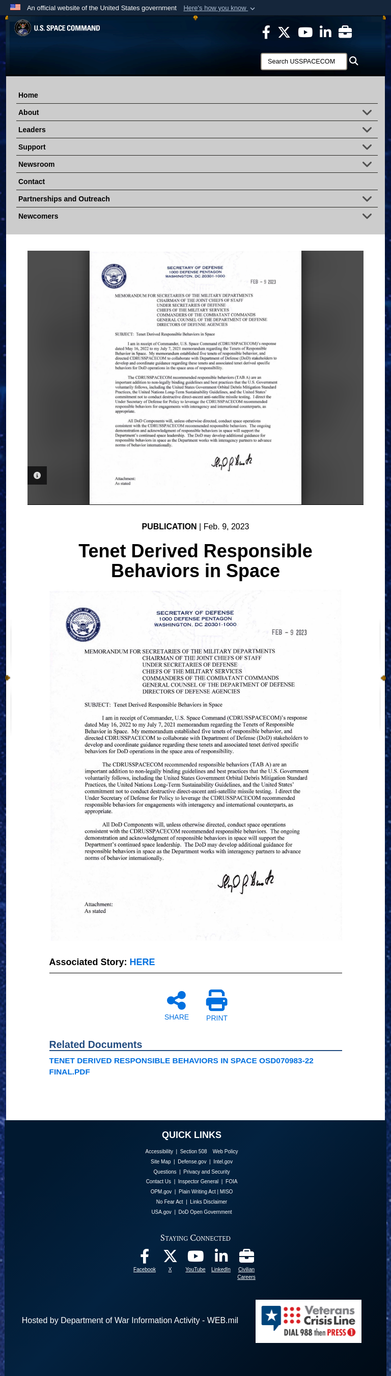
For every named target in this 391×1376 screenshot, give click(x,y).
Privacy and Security (206, 1172)
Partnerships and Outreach (198, 199)
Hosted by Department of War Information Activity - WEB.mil (130, 1320)
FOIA (231, 1181)
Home (28, 95)
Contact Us (158, 1181)
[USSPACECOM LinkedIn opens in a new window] (325, 31)
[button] (220, 8)
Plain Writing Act (197, 1191)
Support (198, 148)
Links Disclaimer (208, 1202)
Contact (31, 181)
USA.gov (161, 1212)
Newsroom (198, 165)
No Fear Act (169, 1202)
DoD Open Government (205, 1212)
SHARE (176, 1005)
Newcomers (198, 217)
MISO (226, 1191)
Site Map (161, 1161)
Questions (165, 1172)
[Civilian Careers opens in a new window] (345, 31)
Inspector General (198, 1181)
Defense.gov (192, 1161)
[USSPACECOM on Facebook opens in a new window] (266, 31)
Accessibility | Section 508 (176, 1151)
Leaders (198, 130)
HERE (142, 962)
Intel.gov (223, 1161)
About (198, 113)
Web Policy (225, 1151)
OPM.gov (161, 1191)
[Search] (304, 61)
